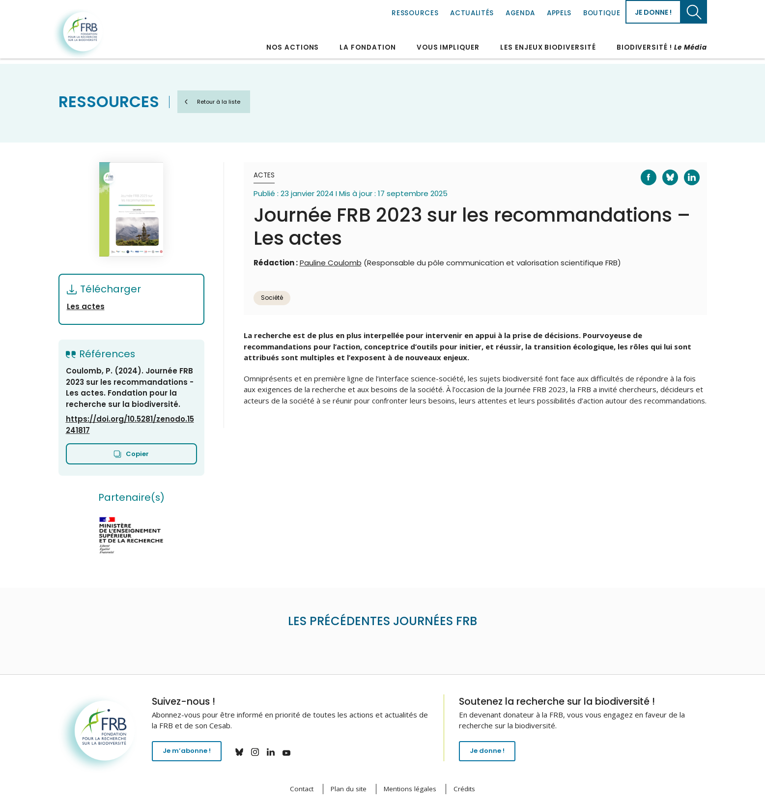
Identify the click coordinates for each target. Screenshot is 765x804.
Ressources (415, 13)
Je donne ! (653, 12)
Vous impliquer (448, 47)
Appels (559, 13)
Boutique (601, 13)
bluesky (246, 752)
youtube (293, 752)
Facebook (643, 170)
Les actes (86, 306)
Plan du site (349, 788)
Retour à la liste (226, 101)
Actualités (472, 13)
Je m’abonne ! (190, 753)
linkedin (277, 752)
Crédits (464, 788)
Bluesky (664, 170)
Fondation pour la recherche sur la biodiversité (80, 34)
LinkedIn (685, 170)
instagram (261, 752)
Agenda (520, 13)
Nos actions (292, 47)
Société (272, 297)
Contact (301, 788)
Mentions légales (410, 788)
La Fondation (368, 47)
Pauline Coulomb (331, 263)
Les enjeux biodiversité (548, 47)
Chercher (694, 12)
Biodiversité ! (662, 47)
